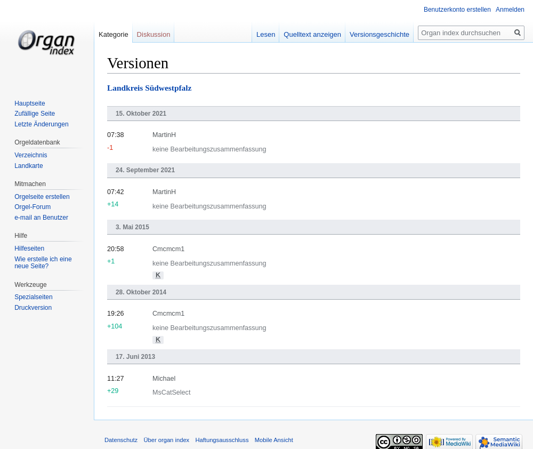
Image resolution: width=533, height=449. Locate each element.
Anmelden (510, 9)
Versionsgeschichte (379, 34)
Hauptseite (29, 103)
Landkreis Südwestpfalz (149, 87)
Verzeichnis (30, 155)
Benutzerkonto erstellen (457, 9)
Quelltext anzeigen (312, 34)
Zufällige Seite (34, 113)
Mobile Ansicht (274, 440)
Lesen (265, 34)
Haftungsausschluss (221, 440)
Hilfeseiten (29, 248)
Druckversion (33, 307)
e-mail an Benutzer (41, 217)
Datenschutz (121, 440)
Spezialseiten (33, 297)
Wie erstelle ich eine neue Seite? (42, 262)
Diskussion (154, 34)
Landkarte (28, 166)
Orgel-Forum (32, 207)
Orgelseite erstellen (41, 197)
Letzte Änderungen (41, 124)
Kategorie (113, 34)
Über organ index (166, 440)
